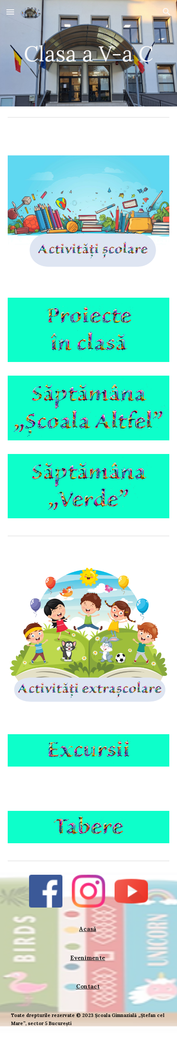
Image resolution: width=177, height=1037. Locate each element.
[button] (10, 11)
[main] (88, 53)
